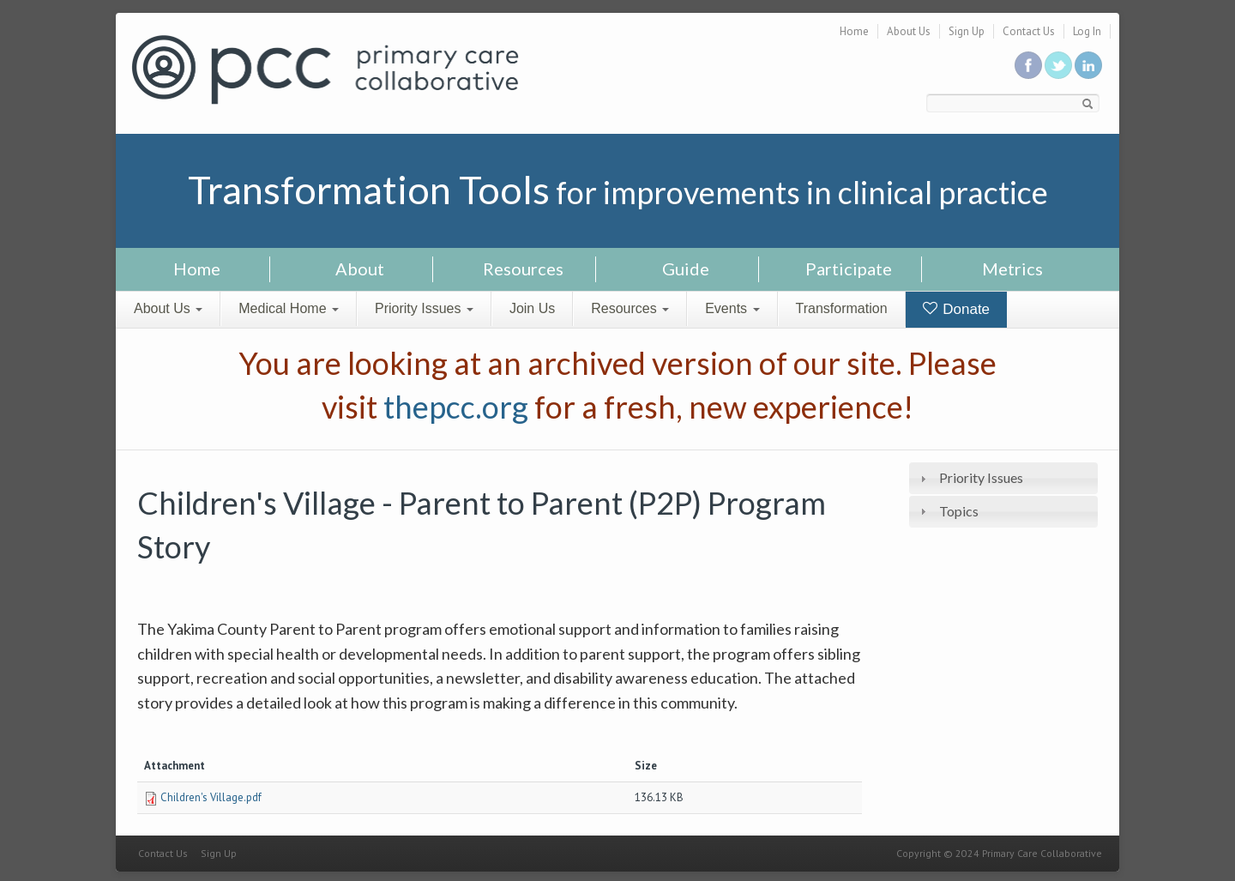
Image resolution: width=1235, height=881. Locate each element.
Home (854, 31)
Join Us (532, 308)
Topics (959, 511)
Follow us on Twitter (1058, 65)
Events (732, 308)
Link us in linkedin (1088, 65)
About (359, 268)
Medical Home (288, 308)
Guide (685, 268)
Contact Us (1029, 31)
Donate (957, 309)
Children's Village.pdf (211, 797)
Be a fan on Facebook (1028, 65)
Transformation (842, 308)
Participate (848, 268)
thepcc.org (455, 406)
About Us (909, 31)
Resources (523, 268)
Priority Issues (424, 308)
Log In (1087, 31)
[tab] (1003, 478)
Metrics (1012, 268)
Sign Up (967, 31)
